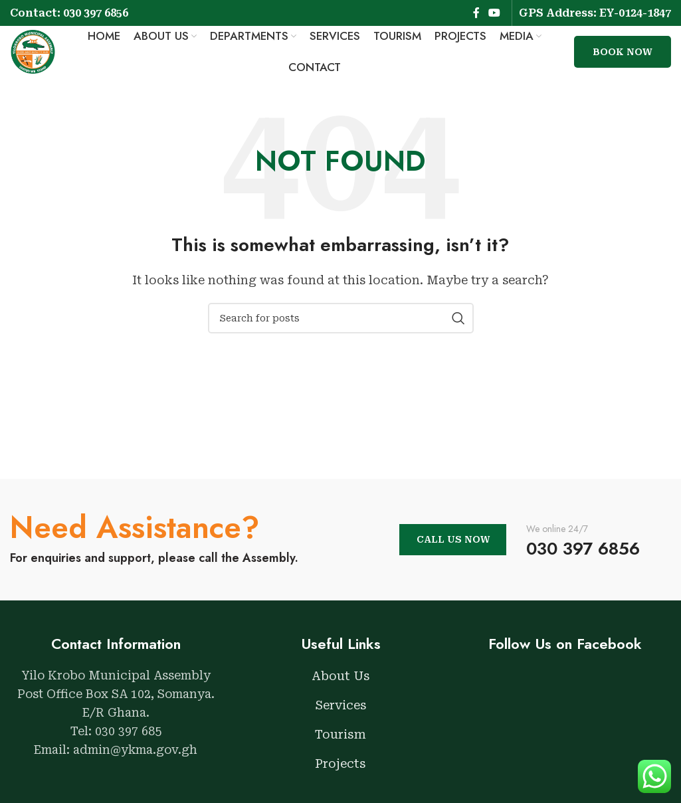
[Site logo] (36, 55)
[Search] (341, 327)
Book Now (622, 56)
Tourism (340, 743)
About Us (341, 684)
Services (341, 714)
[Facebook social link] (476, 13)
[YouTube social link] (494, 13)
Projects (340, 772)
